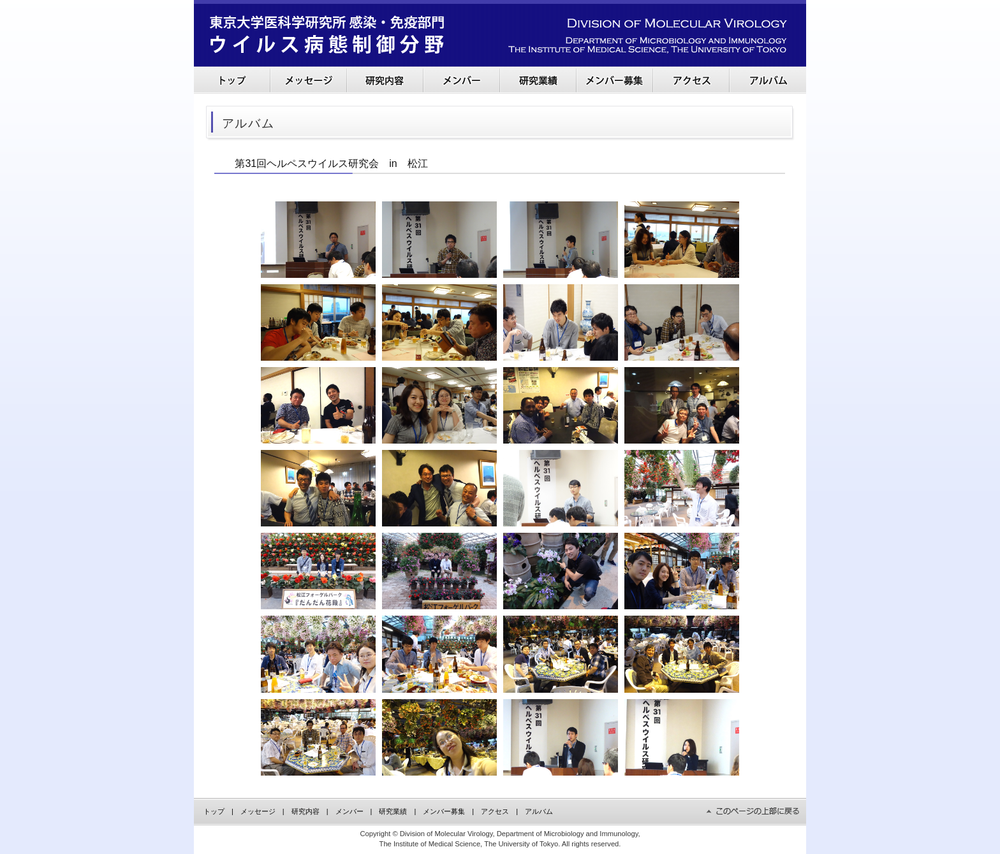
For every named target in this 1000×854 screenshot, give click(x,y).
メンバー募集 (444, 811)
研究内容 (305, 811)
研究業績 (393, 811)
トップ (213, 811)
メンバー (349, 811)
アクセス (495, 811)
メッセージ (258, 811)
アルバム (539, 811)
